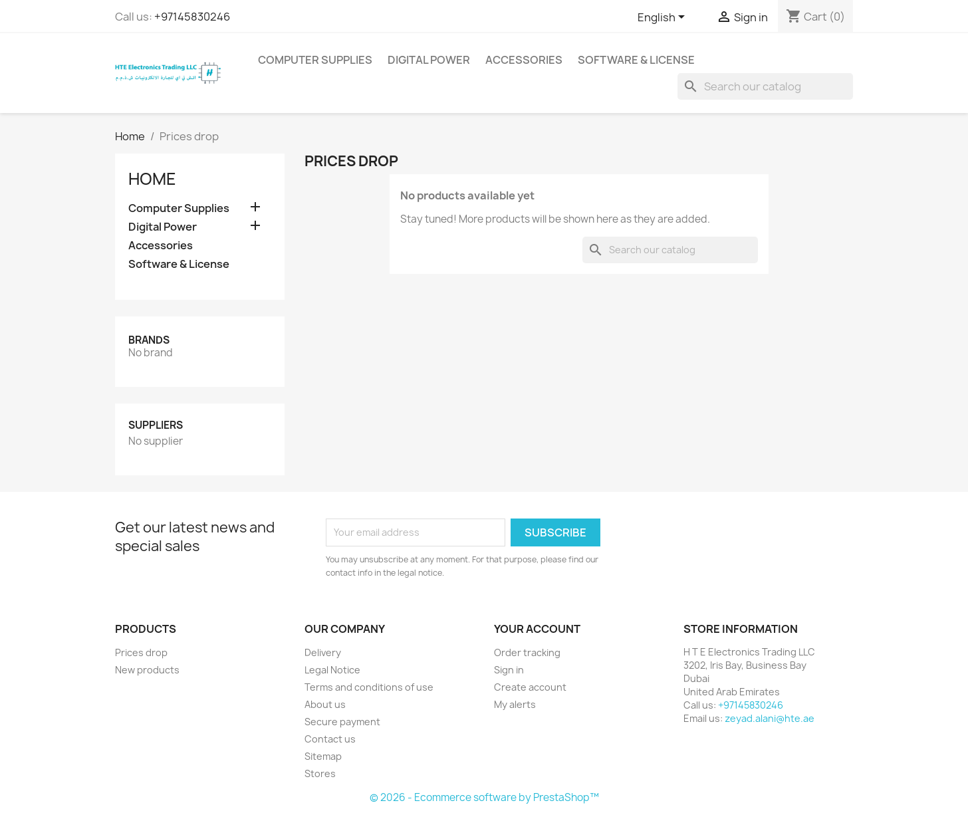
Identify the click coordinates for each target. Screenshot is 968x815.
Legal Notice (332, 669)
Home (152, 179)
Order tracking (527, 652)
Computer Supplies (315, 60)
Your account (537, 629)
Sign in (509, 669)
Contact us (330, 739)
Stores (320, 773)
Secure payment (342, 721)
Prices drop (141, 652)
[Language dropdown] (663, 18)
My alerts (515, 704)
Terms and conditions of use (368, 687)
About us (325, 704)
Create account (530, 687)
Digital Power (429, 60)
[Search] (765, 86)
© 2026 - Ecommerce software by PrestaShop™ (484, 797)
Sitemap (323, 756)
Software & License (636, 60)
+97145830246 (192, 16)
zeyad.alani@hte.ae (769, 718)
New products (147, 669)
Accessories (523, 60)
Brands (149, 340)
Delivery (322, 652)
